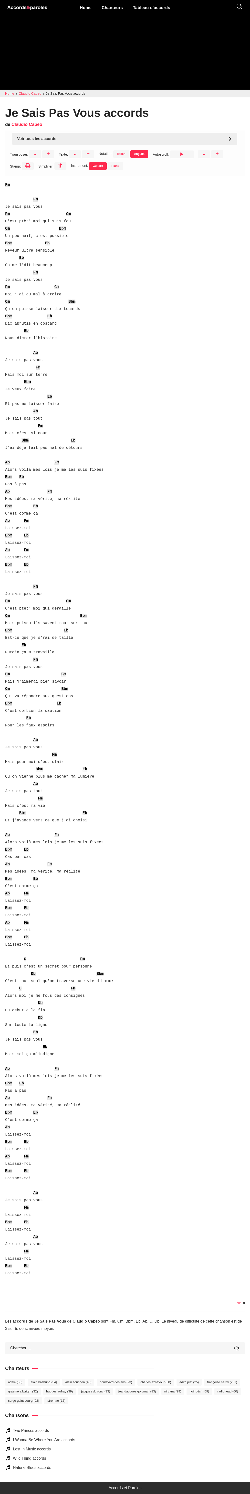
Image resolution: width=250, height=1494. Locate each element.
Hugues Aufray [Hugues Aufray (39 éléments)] (59, 1391)
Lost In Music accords (32, 1449)
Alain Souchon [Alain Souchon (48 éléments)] (78, 1382)
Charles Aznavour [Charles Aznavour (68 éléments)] (155, 1382)
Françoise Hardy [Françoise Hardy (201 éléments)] (222, 1382)
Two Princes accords (31, 1430)
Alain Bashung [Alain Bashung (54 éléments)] (44, 1382)
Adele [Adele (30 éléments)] (15, 1382)
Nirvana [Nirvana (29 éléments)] (172, 1391)
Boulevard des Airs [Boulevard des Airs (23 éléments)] (116, 1382)
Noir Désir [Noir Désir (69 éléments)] (199, 1391)
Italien (121, 154)
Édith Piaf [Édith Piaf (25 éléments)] (189, 1382)
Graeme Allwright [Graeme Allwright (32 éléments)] (23, 1391)
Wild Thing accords (29, 1458)
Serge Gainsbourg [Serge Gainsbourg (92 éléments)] (23, 1400)
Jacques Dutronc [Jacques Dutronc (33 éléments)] (95, 1391)
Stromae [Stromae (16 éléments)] (56, 1400)
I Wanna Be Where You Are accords (44, 1440)
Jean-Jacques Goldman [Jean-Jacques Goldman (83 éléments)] (137, 1391)
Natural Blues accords (32, 1468)
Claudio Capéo (26, 124)
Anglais (139, 154)
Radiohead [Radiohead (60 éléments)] (227, 1391)
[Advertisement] (125, 53)
